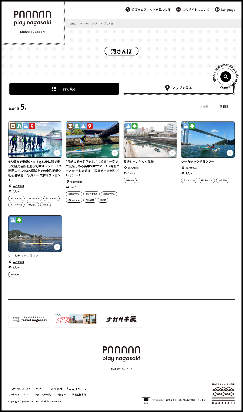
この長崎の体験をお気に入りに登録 (57, 153)
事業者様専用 (79, 394)
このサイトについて (195, 9)
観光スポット (32, 126)
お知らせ (61, 394)
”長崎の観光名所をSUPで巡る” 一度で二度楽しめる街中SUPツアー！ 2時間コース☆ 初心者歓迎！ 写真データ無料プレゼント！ (92, 168)
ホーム (73, 23)
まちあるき (19, 126)
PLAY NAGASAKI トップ (24, 389)
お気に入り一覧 (43, 394)
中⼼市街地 (18, 186)
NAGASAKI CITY (31, 401)
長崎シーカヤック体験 (139, 161)
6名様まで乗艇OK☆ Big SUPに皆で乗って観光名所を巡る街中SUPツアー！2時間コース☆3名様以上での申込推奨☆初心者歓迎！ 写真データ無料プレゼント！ (34, 170)
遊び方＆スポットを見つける (151, 9)
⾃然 (134, 126)
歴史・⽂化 (13, 126)
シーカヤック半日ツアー (197, 161)
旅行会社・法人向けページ (68, 389)
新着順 (224, 106)
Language (228, 9)
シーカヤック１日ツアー (24, 255)
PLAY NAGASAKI (33, 18)
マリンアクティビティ (26, 126)
